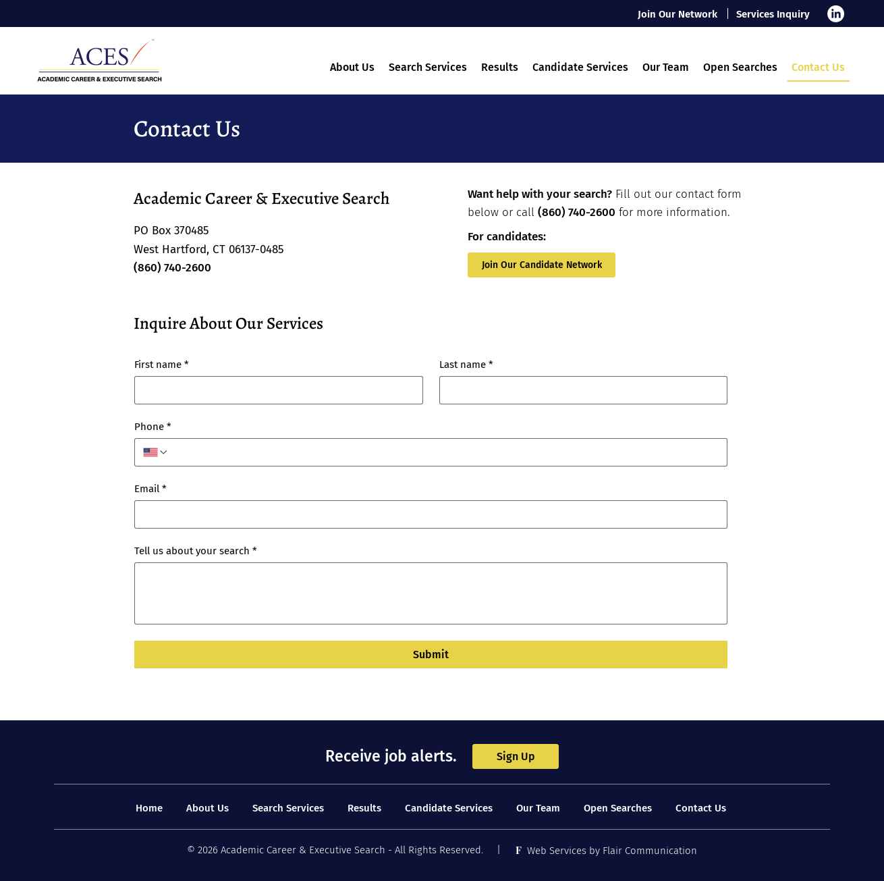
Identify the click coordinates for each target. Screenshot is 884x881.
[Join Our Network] (678, 14)
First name (161, 364)
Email (150, 489)
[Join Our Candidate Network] (541, 264)
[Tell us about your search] (431, 593)
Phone (152, 427)
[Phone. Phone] (444, 452)
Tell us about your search (195, 551)
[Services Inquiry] (774, 14)
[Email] (427, 514)
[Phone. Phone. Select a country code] (156, 452)
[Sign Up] (515, 756)
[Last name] (579, 390)
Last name (466, 364)
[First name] (274, 390)
